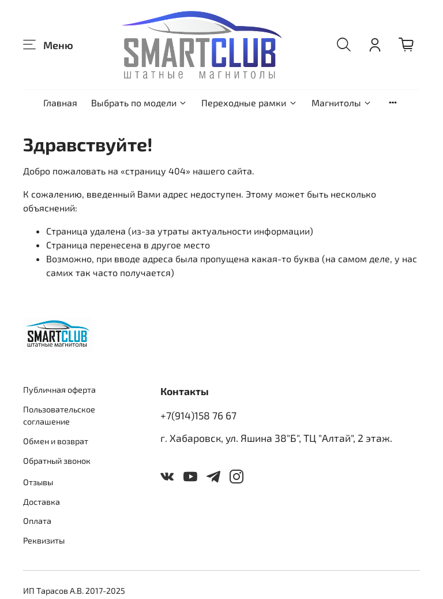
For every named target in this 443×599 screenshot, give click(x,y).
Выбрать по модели (139, 102)
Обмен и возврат (55, 441)
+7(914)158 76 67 (198, 415)
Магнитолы (341, 102)
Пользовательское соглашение (59, 415)
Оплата (37, 521)
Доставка (41, 502)
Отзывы (38, 482)
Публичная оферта (59, 390)
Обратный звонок (57, 461)
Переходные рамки (249, 102)
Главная (60, 102)
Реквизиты (44, 540)
